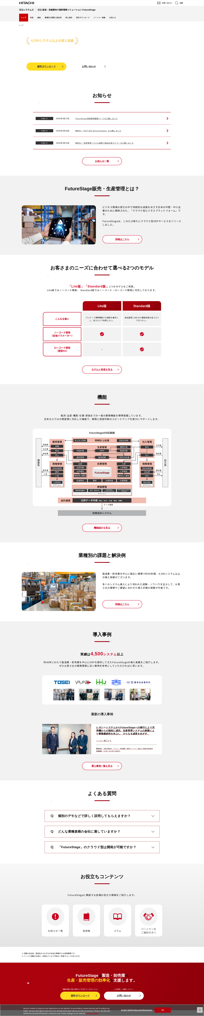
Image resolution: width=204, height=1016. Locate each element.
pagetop (200, 883)
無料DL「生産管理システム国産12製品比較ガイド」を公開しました (104, 143)
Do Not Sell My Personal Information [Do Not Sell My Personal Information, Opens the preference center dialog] (136, 1010)
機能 (39, 17)
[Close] (200, 1010)
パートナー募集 (99, 17)
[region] (102, 1010)
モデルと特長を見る (102, 369)
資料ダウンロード (83, 17)
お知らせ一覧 (102, 161)
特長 (31, 17)
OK (162, 1010)
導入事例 (68, 17)
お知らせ (112, 17)
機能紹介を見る (102, 527)
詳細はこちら (122, 239)
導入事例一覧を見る (102, 766)
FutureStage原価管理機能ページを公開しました (96, 118)
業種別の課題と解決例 (53, 17)
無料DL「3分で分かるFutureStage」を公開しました (98, 130)
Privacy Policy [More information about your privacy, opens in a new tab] (92, 1013)
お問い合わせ (89, 66)
